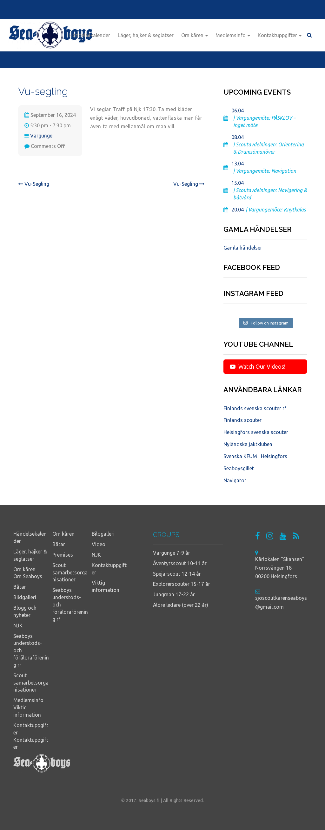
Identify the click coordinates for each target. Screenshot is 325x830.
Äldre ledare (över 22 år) (180, 605)
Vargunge (41, 135)
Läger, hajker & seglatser (146, 35)
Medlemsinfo (233, 35)
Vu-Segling (33, 184)
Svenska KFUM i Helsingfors (255, 456)
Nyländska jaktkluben (247, 444)
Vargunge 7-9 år (171, 553)
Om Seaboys (27, 576)
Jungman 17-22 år (174, 594)
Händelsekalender (89, 35)
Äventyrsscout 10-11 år (180, 563)
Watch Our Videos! (257, 366)
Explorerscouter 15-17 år (181, 584)
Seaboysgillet (238, 468)
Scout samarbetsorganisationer (31, 683)
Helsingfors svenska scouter (255, 432)
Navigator (234, 480)
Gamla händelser (242, 248)
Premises (62, 555)
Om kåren (194, 35)
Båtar (19, 587)
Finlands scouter (242, 420)
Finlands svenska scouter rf (254, 408)
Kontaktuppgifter (280, 35)
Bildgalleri (24, 597)
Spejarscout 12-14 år (177, 574)
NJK (18, 625)
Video (98, 544)
